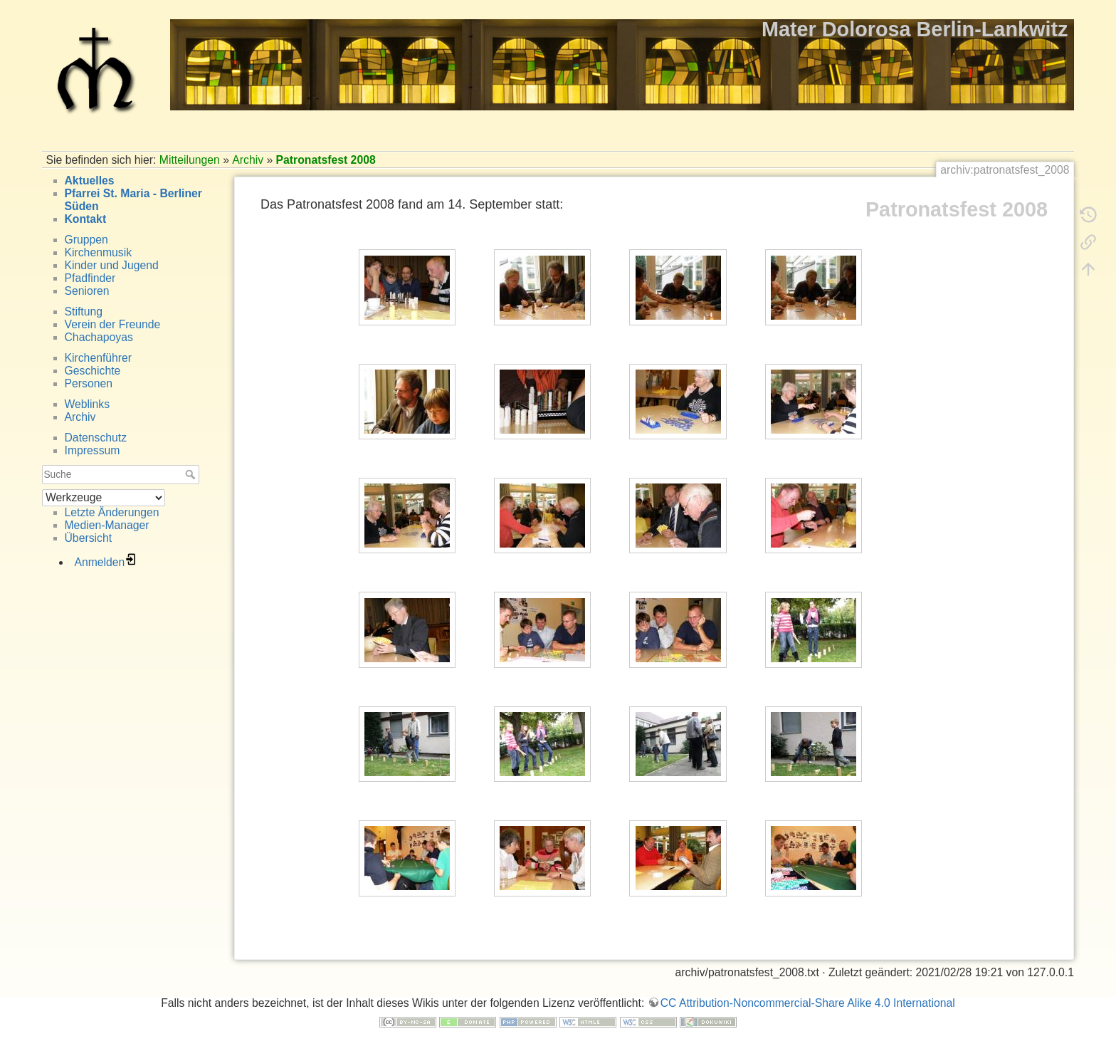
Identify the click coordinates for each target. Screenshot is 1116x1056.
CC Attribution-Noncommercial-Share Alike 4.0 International (807, 1003)
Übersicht (88, 538)
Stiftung (83, 311)
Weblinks (87, 404)
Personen (88, 383)
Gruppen (86, 240)
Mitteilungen (189, 160)
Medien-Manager (107, 525)
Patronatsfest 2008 (326, 160)
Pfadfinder (90, 278)
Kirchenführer (98, 358)
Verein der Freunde (113, 324)
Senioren (87, 291)
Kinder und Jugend (112, 265)
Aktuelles (90, 180)
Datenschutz (96, 438)
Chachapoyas (99, 337)
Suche (192, 474)
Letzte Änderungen (112, 512)
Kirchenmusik (98, 252)
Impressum (92, 450)
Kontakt (86, 219)
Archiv (247, 160)
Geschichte (93, 371)
